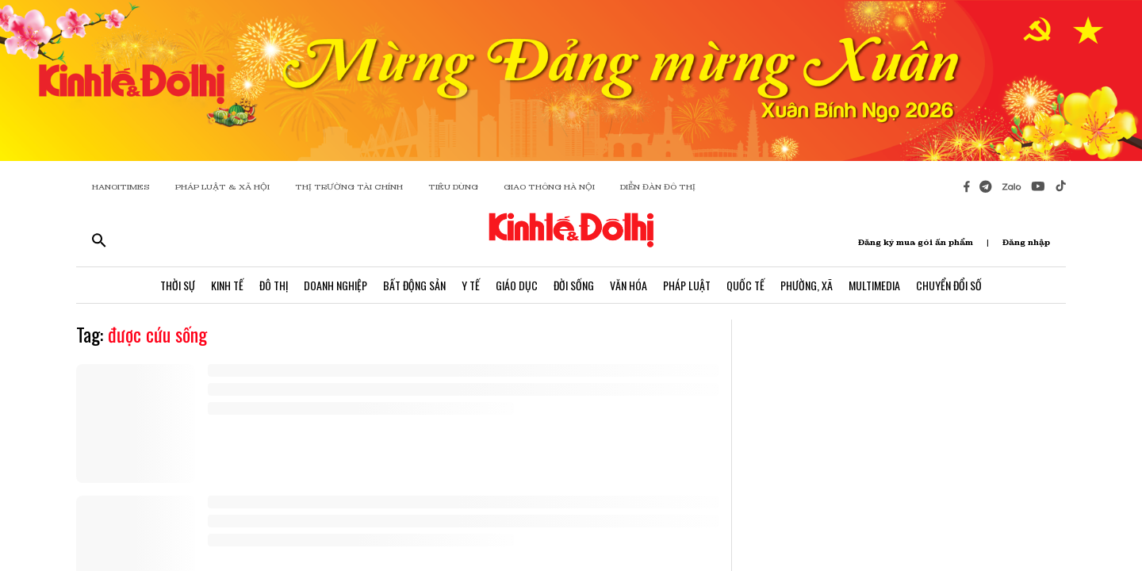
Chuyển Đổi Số (949, 285)
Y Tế (471, 285)
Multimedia (874, 285)
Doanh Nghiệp (335, 285)
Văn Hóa (628, 285)
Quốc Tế (745, 285)
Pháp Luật (687, 285)
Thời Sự (177, 285)
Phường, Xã (806, 285)
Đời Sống (574, 285)
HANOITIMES (121, 187)
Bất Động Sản (414, 285)
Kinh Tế (227, 285)
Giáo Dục (517, 285)
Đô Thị (273, 285)
